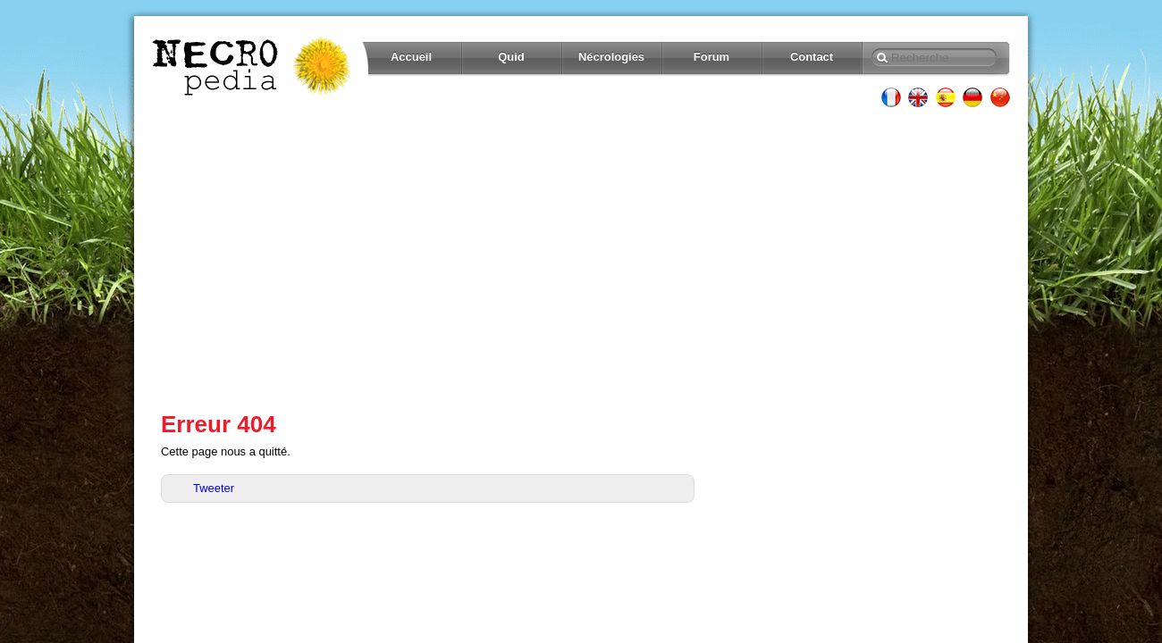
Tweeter (213, 488)
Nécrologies (611, 56)
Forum (711, 56)
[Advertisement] (581, 259)
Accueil (411, 56)
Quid (511, 56)
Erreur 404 (218, 424)
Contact (811, 56)
